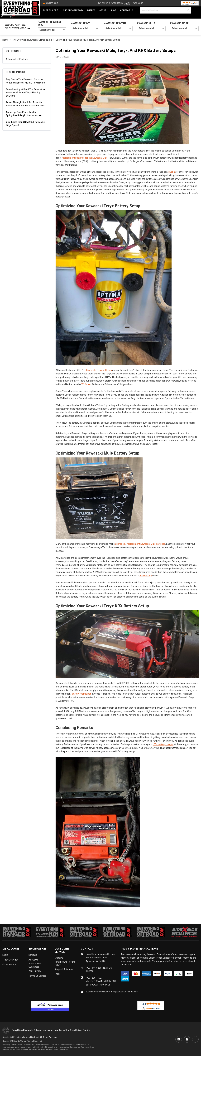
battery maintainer (81, 693)
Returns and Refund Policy (65, 963)
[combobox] (52, 30)
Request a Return (64, 969)
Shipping (59, 958)
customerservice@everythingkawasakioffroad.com (112, 991)
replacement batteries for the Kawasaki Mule (85, 158)
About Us (33, 959)
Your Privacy (35, 971)
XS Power (86, 384)
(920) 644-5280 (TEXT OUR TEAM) (99, 969)
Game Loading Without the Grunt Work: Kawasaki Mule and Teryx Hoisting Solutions (26, 92)
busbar (171, 172)
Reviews (33, 955)
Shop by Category (73, 10)
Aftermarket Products (17, 59)
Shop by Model (51, 10)
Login (5, 955)
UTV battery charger (163, 744)
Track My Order (10, 959)
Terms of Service (37, 976)
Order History (9, 964)
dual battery (145, 575)
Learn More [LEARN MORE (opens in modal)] (137, 3)
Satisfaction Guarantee (35, 965)
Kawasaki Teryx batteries (99, 370)
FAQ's (57, 974)
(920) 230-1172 (93, 977)
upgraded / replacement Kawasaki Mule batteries (140, 544)
